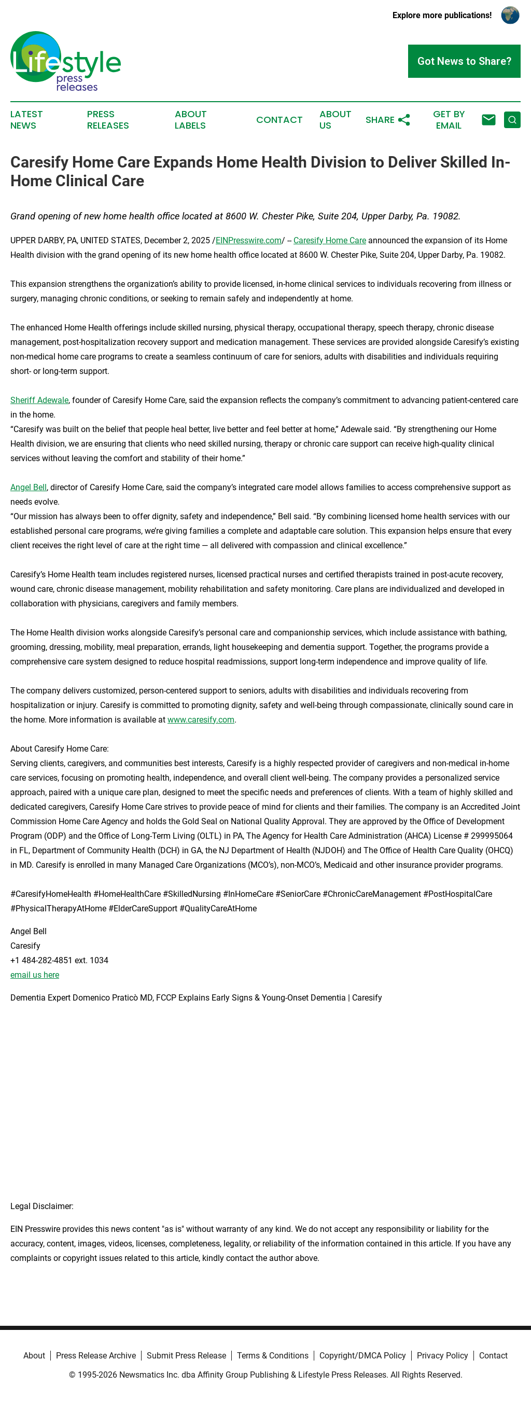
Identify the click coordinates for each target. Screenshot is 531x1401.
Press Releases (108, 119)
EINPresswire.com (249, 240)
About (34, 1356)
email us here (34, 975)
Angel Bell (28, 487)
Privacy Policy (442, 1356)
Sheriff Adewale (39, 400)
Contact (279, 120)
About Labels (191, 119)
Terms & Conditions (273, 1356)
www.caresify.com (200, 720)
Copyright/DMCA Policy (362, 1356)
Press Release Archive (96, 1356)
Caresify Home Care (330, 240)
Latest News (26, 119)
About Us (335, 119)
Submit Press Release (186, 1356)
